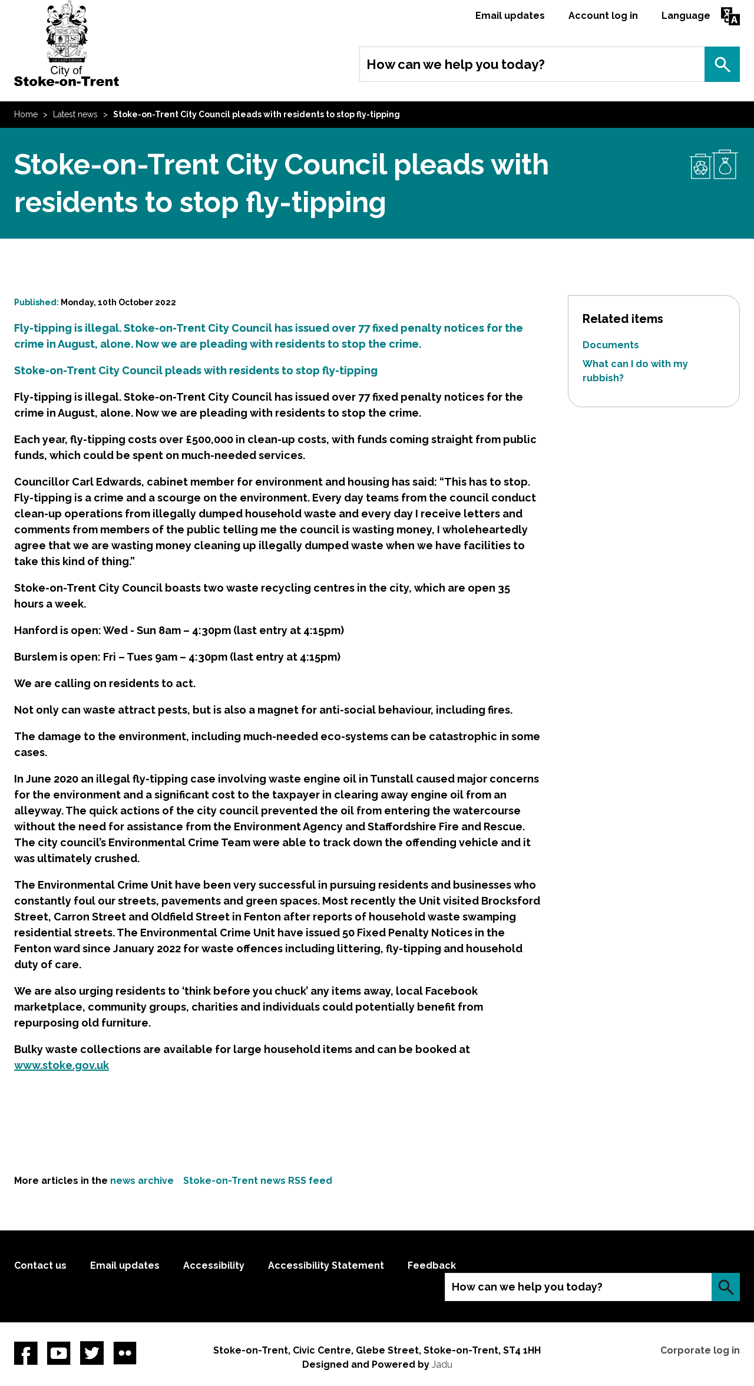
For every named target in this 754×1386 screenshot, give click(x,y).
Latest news (75, 114)
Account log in (603, 15)
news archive (142, 1180)
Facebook (26, 1353)
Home (26, 114)
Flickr (125, 1353)
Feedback (432, 1265)
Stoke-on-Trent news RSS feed (257, 1180)
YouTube (59, 1353)
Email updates (510, 15)
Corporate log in (700, 1350)
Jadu (442, 1364)
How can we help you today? (455, 64)
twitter (92, 1353)
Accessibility (213, 1265)
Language (686, 15)
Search (722, 64)
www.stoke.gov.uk (61, 1065)
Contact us (40, 1265)
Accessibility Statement (326, 1265)
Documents (611, 345)
